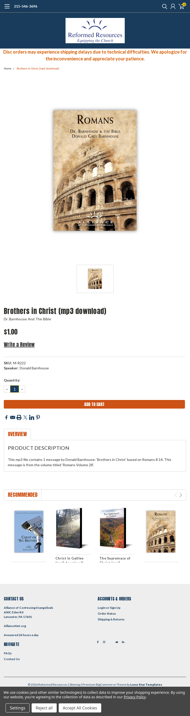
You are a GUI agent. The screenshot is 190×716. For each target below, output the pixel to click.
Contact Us (12, 659)
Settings (17, 708)
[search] (163, 6)
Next (180, 495)
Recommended (22, 495)
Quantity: (12, 380)
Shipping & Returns (111, 619)
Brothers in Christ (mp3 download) (38, 68)
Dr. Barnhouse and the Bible (27, 319)
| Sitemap (74, 684)
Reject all (44, 708)
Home (7, 68)
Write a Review (19, 344)
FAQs (8, 653)
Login (101, 608)
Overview (17, 434)
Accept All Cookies (80, 708)
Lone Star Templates (146, 684)
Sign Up (115, 608)
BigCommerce (106, 684)
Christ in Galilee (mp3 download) (69, 560)
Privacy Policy (135, 697)
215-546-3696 (25, 6)
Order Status (107, 613)
